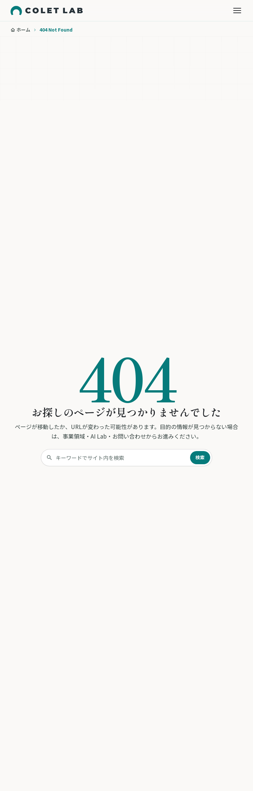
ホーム (23, 29)
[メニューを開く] (237, 10)
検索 (200, 457)
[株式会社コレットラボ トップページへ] (47, 10)
